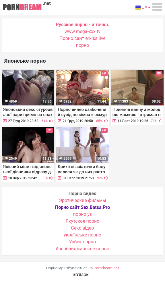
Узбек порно (82, 242)
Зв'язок (81, 274)
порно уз (82, 214)
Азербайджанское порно (82, 248)
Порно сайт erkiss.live (82, 38)
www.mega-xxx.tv (82, 31)
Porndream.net (106, 268)
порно (82, 45)
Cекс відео (82, 228)
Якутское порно (83, 221)
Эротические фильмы (82, 200)
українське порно (82, 235)
